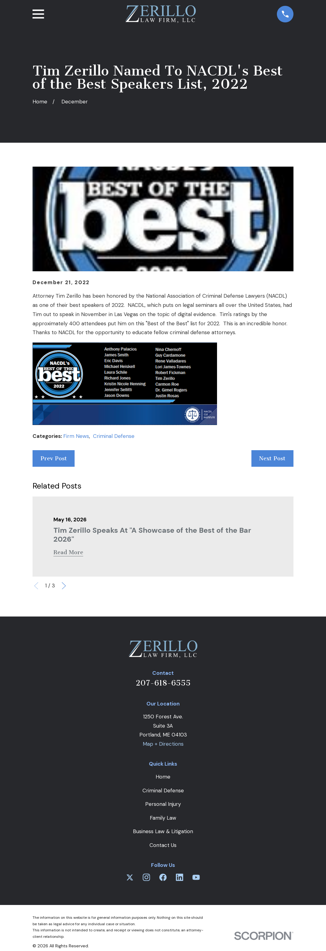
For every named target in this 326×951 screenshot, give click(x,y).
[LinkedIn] (179, 877)
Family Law (163, 817)
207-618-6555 (163, 682)
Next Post (272, 458)
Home (163, 776)
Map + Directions (163, 743)
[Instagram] (146, 877)
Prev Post (54, 458)
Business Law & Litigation (163, 831)
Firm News (76, 436)
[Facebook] (163, 877)
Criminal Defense (113, 436)
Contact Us (163, 845)
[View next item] (64, 586)
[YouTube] (196, 877)
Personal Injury (163, 804)
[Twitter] (130, 877)
